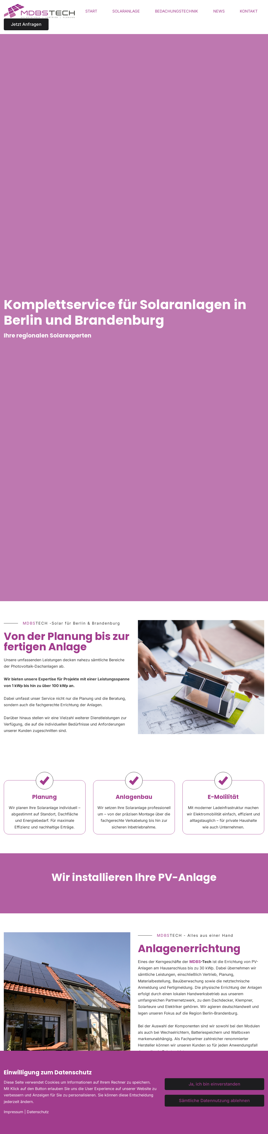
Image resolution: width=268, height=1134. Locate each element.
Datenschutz (38, 1111)
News (219, 11)
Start (91, 11)
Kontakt (249, 11)
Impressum (13, 1111)
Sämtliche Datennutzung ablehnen (214, 1100)
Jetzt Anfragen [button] (26, 24)
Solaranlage (126, 11)
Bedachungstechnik (176, 11)
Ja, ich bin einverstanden (214, 1083)
